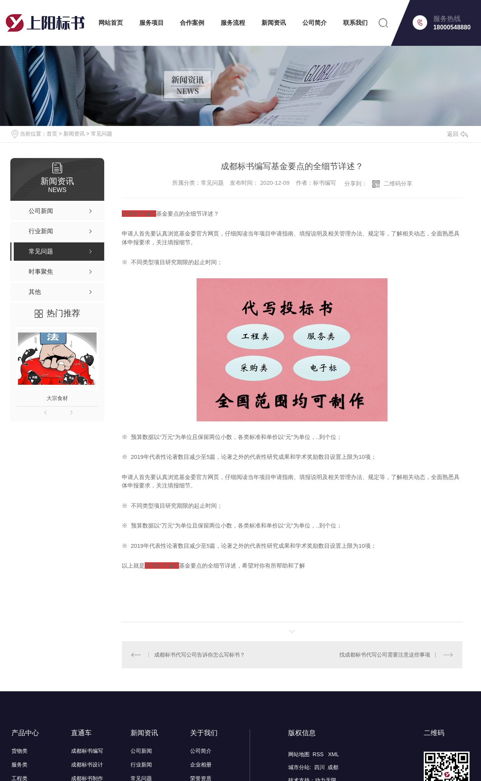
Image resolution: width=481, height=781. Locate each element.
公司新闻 (141, 750)
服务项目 (151, 22)
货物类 (19, 750)
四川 (319, 767)
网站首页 (110, 22)
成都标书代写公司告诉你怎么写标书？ (199, 654)
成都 (333, 767)
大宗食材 (57, 398)
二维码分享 (398, 183)
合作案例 (192, 22)
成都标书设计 (87, 764)
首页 (52, 134)
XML (333, 754)
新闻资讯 (273, 22)
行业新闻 (141, 764)
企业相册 (200, 764)
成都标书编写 (87, 750)
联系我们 (355, 22)
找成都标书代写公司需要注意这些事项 (384, 654)
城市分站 (299, 767)
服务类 (19, 764)
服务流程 (233, 22)
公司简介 (314, 22)
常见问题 (101, 134)
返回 (457, 134)
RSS (319, 754)
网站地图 (299, 754)
